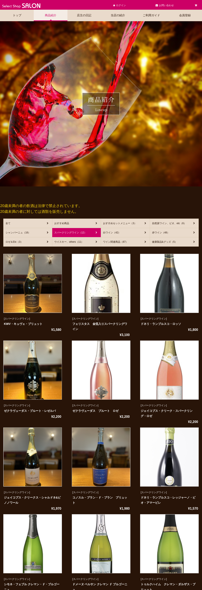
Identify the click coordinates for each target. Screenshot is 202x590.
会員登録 (185, 15)
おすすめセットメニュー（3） (120, 223)
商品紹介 (50, 15)
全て (8, 223)
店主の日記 (84, 15)
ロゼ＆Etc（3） (14, 241)
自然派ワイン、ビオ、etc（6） (169, 223)
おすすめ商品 (61, 223)
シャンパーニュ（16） (18, 232)
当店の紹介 (118, 15)
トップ (17, 15)
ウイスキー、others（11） (69, 241)
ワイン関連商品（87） (115, 241)
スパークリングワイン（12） (70, 232)
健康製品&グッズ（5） (164, 241)
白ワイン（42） (112, 232)
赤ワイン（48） (160, 232)
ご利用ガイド (151, 15)
